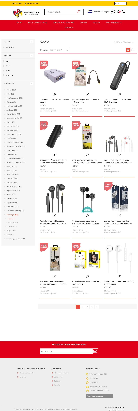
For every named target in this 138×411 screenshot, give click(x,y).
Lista (132, 49)
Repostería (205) (12, 202)
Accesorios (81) (13, 221)
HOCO (8, 65)
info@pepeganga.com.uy (98, 385)
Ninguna (9, 74)
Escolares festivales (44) (15, 157)
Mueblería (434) (12, 182)
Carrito (121, 10)
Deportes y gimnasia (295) (16, 145)
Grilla (128, 49)
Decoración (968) (12, 173)
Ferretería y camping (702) (16, 161)
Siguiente (97, 306)
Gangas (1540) (12, 169)
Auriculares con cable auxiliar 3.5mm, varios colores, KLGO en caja (118, 161)
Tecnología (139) (12, 214)
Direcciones (58, 376)
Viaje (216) (10, 234)
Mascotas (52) (11, 101)
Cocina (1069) (11, 89)
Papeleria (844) (12, 153)
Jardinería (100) (12, 109)
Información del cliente (61, 372)
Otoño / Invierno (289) (14, 186)
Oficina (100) (11, 194)
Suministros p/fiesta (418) (15, 210)
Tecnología (127, 41)
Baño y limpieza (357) (14, 133)
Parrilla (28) (11, 121)
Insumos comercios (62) (15, 117)
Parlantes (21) (12, 225)
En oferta (10, 46)
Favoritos (57, 384)
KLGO (8, 60)
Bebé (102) (10, 93)
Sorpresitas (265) (12, 206)
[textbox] (61, 11)
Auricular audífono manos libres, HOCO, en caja (118, 99)
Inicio (118, 41)
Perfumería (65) (12, 198)
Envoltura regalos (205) (15, 97)
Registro (20, 2)
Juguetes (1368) (12, 177)
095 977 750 (110, 10)
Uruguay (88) (11, 230)
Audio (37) (11, 218)
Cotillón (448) (11, 137)
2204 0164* (94, 377)
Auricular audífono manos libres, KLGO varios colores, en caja (53, 160)
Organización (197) (13, 190)
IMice (8, 70)
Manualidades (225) (13, 113)
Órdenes (57, 380)
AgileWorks (120, 409)
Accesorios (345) (12, 129)
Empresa (23, 376)
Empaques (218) (12, 149)
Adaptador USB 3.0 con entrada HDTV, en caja (85, 99)
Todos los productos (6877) (16, 238)
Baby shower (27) (13, 125)
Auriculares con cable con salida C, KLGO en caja (86, 282)
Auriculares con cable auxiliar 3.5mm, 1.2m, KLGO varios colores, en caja (87, 161)
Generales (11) (12, 165)
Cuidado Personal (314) (15, 141)
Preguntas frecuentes (27, 372)
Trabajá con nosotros (95, 395)
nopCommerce (119, 406)
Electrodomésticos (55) (14, 105)
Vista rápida (55, 93)
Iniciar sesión (35, 2)
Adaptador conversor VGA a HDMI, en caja (54, 99)
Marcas (7, 54)
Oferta (7, 41)
